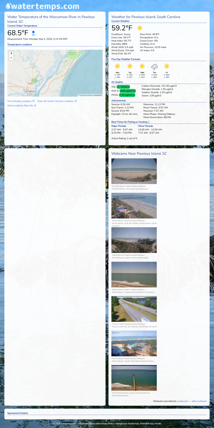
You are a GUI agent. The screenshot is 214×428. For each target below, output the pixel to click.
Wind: (114, 47)
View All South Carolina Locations (57, 101)
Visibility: (145, 44)
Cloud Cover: (147, 40)
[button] (55, 70)
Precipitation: (147, 37)
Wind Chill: (117, 53)
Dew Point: (146, 34)
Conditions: (117, 34)
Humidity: (116, 44)
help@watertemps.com (88, 423)
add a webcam (199, 401)
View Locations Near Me (21, 105)
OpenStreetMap (86, 95)
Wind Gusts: (118, 50)
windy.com (182, 401)
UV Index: (145, 50)
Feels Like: (117, 37)
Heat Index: (117, 40)
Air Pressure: (147, 47)
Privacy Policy (107, 423)
